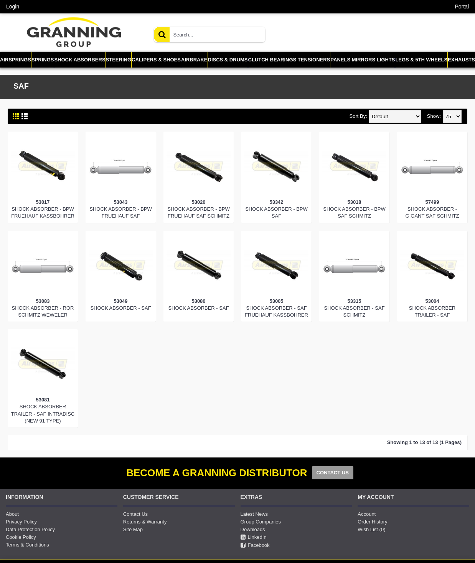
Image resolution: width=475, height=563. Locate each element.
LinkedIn (254, 537)
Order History (372, 522)
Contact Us (135, 514)
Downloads (253, 529)
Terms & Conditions (27, 545)
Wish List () (371, 529)
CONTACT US (333, 472)
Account (367, 514)
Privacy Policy (21, 522)
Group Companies (261, 522)
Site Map (133, 529)
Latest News (254, 514)
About (12, 514)
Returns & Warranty (145, 522)
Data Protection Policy (30, 529)
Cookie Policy (21, 537)
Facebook (255, 545)
